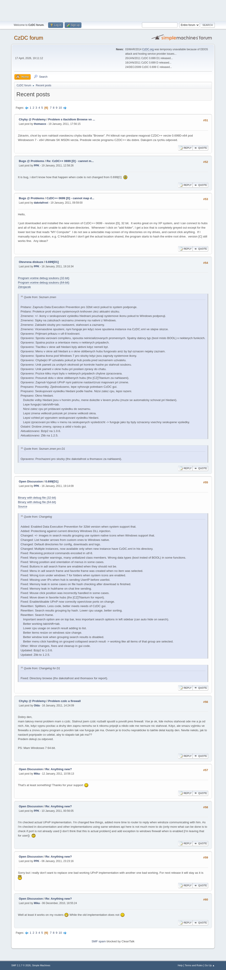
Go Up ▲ (210, 965)
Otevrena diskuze (31, 262)
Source (22, 506)
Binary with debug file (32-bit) (37, 497)
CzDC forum (28, 38)
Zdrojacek (24, 287)
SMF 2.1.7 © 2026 (21, 965)
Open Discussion (31, 481)
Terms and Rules (194, 965)
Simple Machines (41, 965)
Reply (185, 148)
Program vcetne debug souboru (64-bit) (43, 282)
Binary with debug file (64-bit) (37, 502)
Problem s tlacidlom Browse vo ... (71, 119)
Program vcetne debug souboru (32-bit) (43, 278)
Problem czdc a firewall (64, 701)
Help (180, 965)
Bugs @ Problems (31, 161)
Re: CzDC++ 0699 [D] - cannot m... (70, 161)
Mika (37, 773)
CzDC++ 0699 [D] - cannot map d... (70, 198)
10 (60, 107)
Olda (37, 705)
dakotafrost (41, 202)
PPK (36, 165)
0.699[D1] (52, 262)
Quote (200, 148)
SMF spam (99, 941)
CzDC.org (148, 49)
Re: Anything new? (58, 769)
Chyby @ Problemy (32, 119)
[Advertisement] (113, 10)
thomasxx (40, 123)
